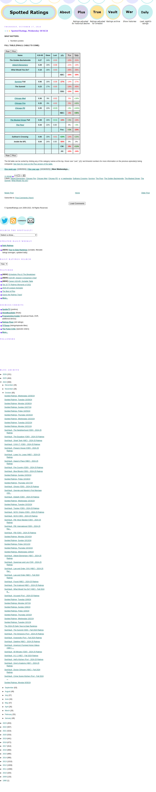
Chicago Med (42, 178)
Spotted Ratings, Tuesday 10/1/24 (17, 622)
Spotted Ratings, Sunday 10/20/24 (17, 475)
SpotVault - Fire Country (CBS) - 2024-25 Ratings (23, 467)
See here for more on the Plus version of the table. (33, 164)
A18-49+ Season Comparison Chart (23, 278)
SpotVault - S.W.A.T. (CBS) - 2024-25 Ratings (22, 444)
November (9, 389)
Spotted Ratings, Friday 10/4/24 (16, 611)
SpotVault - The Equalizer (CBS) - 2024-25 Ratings (24, 437)
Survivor (91, 178)
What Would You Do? (19, 181)
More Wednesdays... (60, 169)
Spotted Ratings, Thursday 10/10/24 (18, 548)
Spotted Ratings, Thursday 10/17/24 (18, 483)
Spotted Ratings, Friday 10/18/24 (17, 479)
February (8, 714)
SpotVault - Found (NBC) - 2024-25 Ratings (21, 582)
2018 (5, 742)
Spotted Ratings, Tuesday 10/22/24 (18, 423)
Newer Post (9, 193)
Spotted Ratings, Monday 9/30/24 (17, 683)
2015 (5, 754)
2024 (5, 382)
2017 (5, 746)
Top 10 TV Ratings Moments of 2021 (16, 285)
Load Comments (77, 203)
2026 (5, 374)
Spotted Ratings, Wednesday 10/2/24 (19, 619)
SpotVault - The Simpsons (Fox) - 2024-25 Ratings (24, 634)
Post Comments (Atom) (24, 198)
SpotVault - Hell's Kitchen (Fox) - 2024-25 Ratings (23, 659)
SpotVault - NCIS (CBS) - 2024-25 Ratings (21, 516)
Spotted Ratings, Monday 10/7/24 (17, 603)
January (8, 718)
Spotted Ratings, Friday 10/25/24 (17, 411)
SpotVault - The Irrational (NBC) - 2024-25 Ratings (24, 585)
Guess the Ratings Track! (12, 295)
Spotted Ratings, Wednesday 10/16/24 (29, 30)
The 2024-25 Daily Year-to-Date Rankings (20, 626)
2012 (5, 765)
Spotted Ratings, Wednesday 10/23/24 (19, 419)
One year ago (33, 169)
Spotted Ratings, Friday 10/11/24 (17, 544)
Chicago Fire (31, 178)
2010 (5, 773)
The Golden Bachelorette (114, 178)
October (8, 393)
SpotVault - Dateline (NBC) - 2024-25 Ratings (22, 642)
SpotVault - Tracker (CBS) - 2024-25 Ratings (21, 508)
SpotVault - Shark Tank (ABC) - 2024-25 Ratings (23, 441)
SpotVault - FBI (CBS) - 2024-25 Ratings (20, 533)
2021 (5, 731)
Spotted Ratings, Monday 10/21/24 (18, 426)
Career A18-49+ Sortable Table (21, 281)
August (8, 691)
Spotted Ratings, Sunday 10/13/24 (17, 540)
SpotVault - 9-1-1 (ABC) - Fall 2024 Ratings (21, 656)
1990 (5, 781)
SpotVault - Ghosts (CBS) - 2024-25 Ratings (21, 487)
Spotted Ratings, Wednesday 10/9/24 (19, 552)
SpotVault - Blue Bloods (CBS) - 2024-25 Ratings (23, 471)
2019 (5, 739)
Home (77, 193)
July (6, 695)
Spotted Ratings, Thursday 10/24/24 (18, 415)
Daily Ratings (7, 246)
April (7, 707)
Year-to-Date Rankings (18, 250)
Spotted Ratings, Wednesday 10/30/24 (19, 396)
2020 (5, 735)
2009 (5, 777)
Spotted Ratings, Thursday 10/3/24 (18, 615)
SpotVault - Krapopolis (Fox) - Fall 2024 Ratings (23, 638)
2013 (5, 761)
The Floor (99, 178)
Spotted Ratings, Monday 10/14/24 (18, 537)
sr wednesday (66, 178)
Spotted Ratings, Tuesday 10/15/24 (18, 504)
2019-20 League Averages (12, 288)
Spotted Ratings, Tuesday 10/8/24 (17, 600)
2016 (5, 750)
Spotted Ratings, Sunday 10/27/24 (17, 407)
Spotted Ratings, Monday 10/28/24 (18, 404)
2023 (5, 723)
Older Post (145, 193)
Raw (8, 51)
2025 (5, 378)
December (9, 385)
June (7, 699)
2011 (5, 769)
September (9, 688)
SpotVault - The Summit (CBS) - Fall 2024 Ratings (24, 630)
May (7, 703)
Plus (14, 51)
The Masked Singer (132, 178)
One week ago (10, 169)
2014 (5, 758)
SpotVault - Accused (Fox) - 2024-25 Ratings (21, 596)
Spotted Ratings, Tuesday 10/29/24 (18, 400)
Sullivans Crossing (80, 178)
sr (59, 178)
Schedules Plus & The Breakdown (22, 274)
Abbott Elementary (18, 178)
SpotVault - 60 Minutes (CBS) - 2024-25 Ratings (23, 652)
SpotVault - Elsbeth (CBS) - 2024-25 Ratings (21, 497)
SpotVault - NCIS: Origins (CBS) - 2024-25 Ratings (24, 512)
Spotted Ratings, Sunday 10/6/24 (17, 607)
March (7, 711)
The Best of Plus (8, 291)
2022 (5, 727)
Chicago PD (53, 178)
